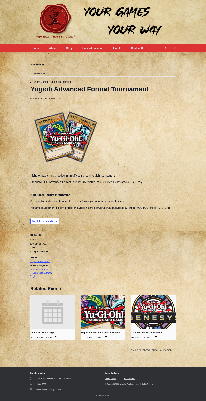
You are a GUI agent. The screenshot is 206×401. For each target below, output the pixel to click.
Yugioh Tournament (40, 261)
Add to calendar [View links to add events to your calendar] (45, 221)
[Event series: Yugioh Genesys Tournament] (156, 337)
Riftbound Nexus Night (43, 332)
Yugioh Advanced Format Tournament (101, 332)
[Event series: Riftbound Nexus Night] (55, 337)
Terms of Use (129, 379)
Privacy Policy (110, 379)
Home (36, 48)
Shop (69, 48)
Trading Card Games (40, 273)
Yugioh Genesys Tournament (146, 332)
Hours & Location (92, 48)
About (53, 48)
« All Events (37, 64)
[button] (174, 48)
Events (117, 48)
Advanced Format (39, 269)
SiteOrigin (101, 395)
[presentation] (53, 312)
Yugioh (33, 276)
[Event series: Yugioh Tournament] (106, 337)
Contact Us (137, 48)
